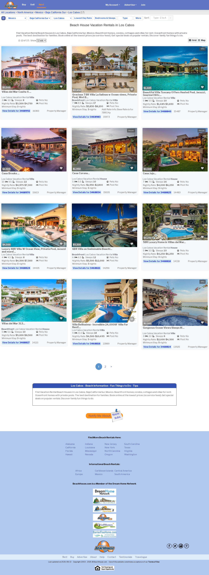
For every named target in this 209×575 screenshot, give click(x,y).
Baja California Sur (55, 12)
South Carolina (132, 444)
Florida (69, 451)
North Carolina (112, 451)
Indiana (89, 444)
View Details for (16, 111)
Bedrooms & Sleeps (105, 18)
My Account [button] (112, 5)
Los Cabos (74, 12)
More (138, 18)
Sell (32, 4)
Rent (41, 4)
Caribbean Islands (104, 471)
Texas (127, 447)
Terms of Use (153, 562)
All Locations (8, 12)
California (70, 447)
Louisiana (90, 447)
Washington (130, 454)
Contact (111, 557)
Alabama (70, 444)
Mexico (39, 12)
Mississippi (90, 451)
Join (143, 5)
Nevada (89, 454)
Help (102, 557)
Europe (79, 474)
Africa (78, 471)
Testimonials (125, 557)
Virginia (128, 451)
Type (125, 18)
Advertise (82, 557)
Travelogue (141, 557)
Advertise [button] (129, 5)
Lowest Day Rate (83, 18)
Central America (123, 471)
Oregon (109, 454)
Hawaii (68, 454)
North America (25, 12)
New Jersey (111, 444)
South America (122, 474)
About (93, 557)
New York (110, 447)
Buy (24, 4)
